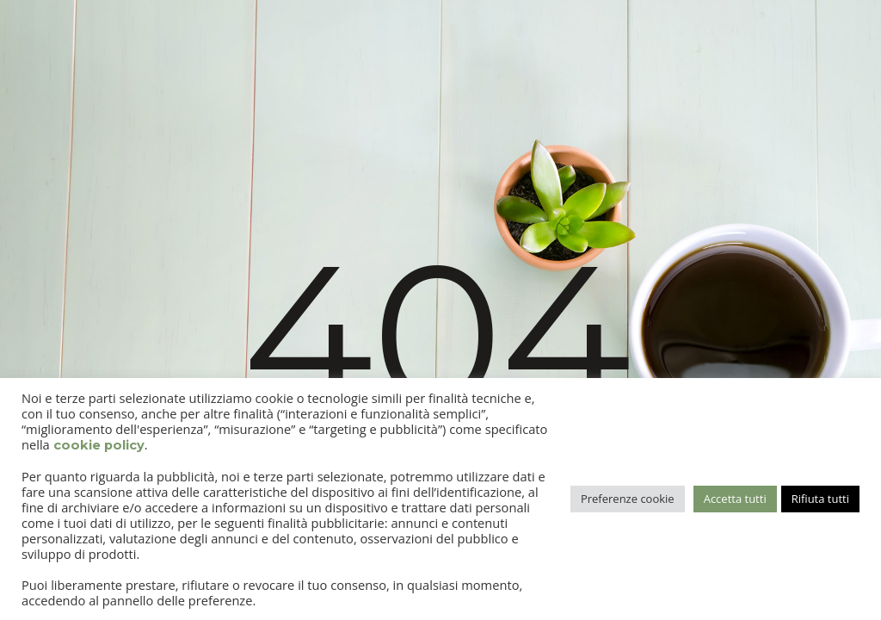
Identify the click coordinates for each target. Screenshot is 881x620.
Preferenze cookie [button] (628, 498)
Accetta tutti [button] (735, 498)
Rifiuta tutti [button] (820, 498)
